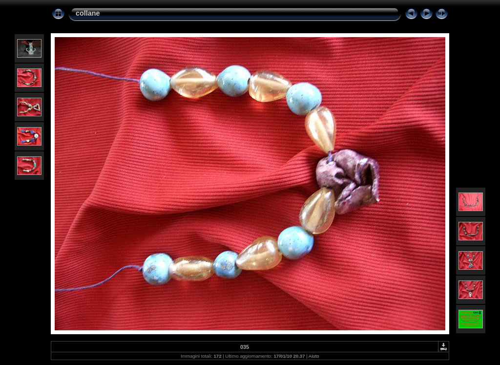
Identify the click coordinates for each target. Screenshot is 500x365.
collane (88, 13)
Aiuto (314, 356)
